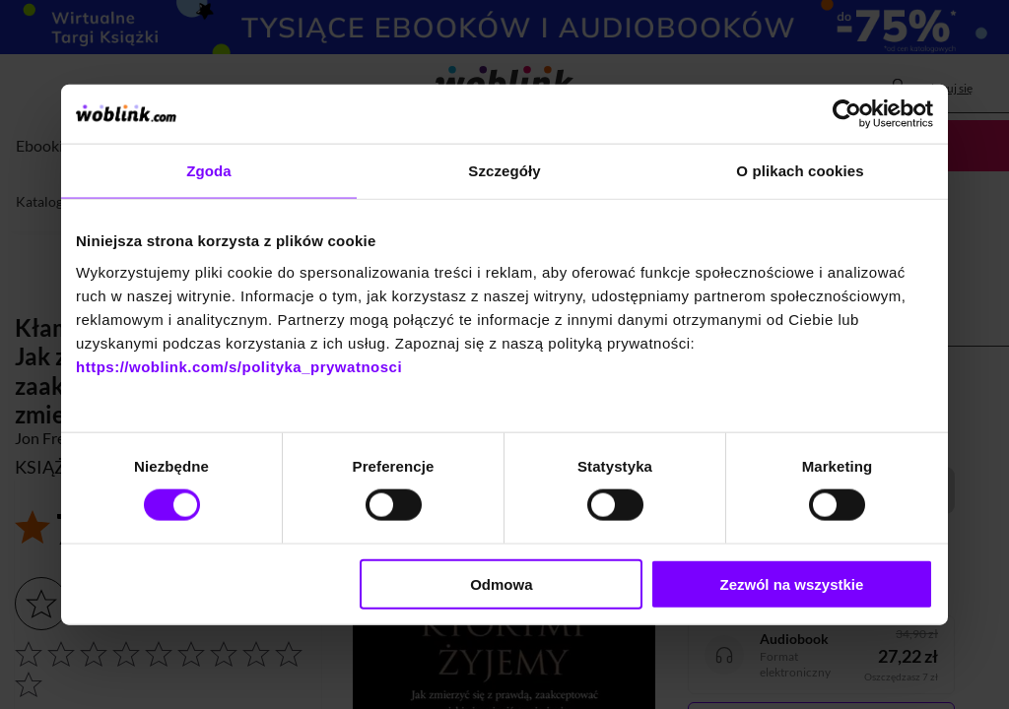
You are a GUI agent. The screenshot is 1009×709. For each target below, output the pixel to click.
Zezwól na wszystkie (792, 583)
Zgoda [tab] (209, 170)
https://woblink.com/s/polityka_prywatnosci (239, 365)
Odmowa (501, 583)
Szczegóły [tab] (504, 170)
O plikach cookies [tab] (799, 170)
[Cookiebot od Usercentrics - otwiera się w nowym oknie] (847, 114)
